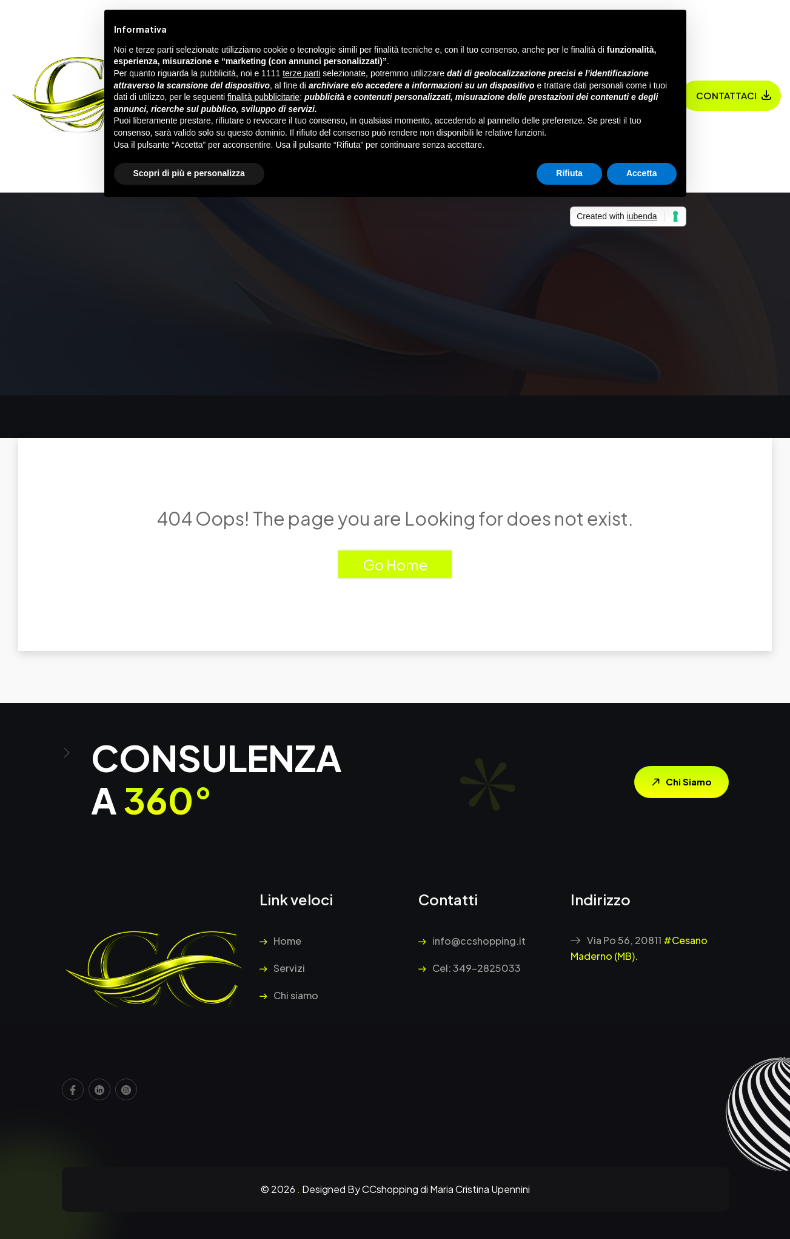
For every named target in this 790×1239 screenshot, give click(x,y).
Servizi (282, 968)
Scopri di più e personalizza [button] (189, 173)
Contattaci (726, 95)
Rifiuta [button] (569, 173)
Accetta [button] (641, 173)
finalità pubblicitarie (263, 97)
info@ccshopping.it (472, 940)
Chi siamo (678, 782)
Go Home (395, 564)
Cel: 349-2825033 (469, 968)
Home (280, 940)
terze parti (301, 73)
